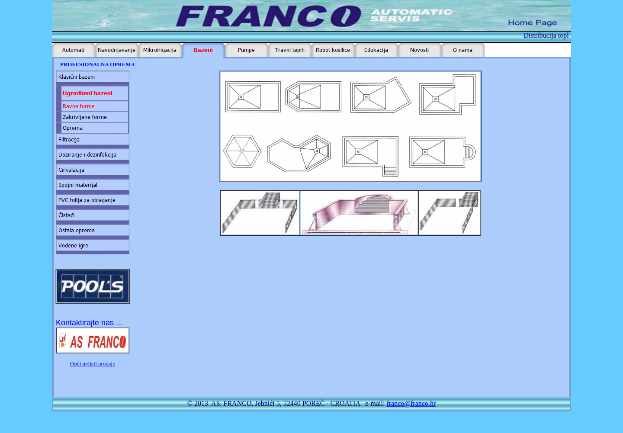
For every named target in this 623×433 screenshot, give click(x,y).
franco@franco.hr (411, 403)
